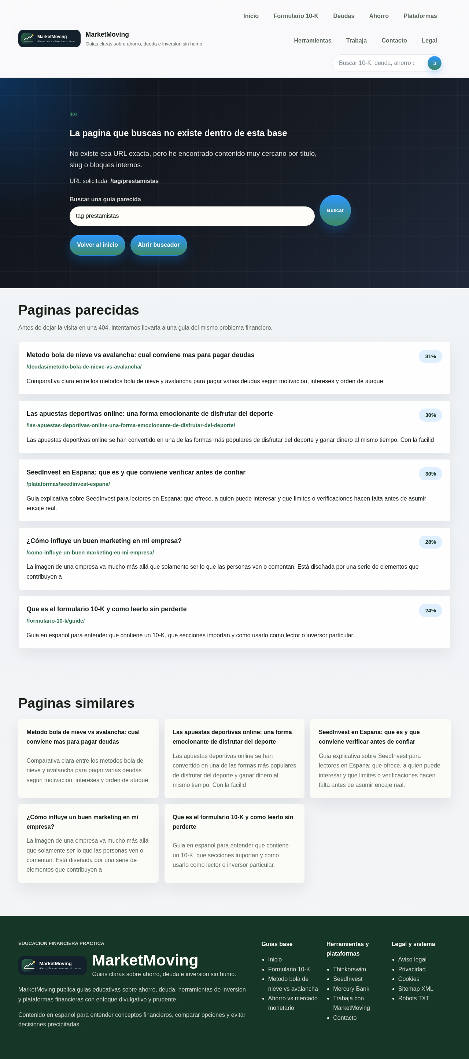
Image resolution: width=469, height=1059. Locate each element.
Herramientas (312, 40)
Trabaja (356, 40)
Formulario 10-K (295, 16)
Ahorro (379, 16)
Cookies (409, 979)
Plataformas (420, 16)
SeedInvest (347, 979)
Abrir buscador (159, 245)
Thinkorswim (349, 969)
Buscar (335, 210)
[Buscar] (435, 63)
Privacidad (412, 969)
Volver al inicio (97, 245)
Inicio (251, 16)
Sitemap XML (415, 989)
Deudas (344, 16)
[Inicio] (111, 38)
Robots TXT (413, 998)
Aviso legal (412, 959)
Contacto (394, 40)
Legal (429, 40)
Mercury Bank (351, 989)
